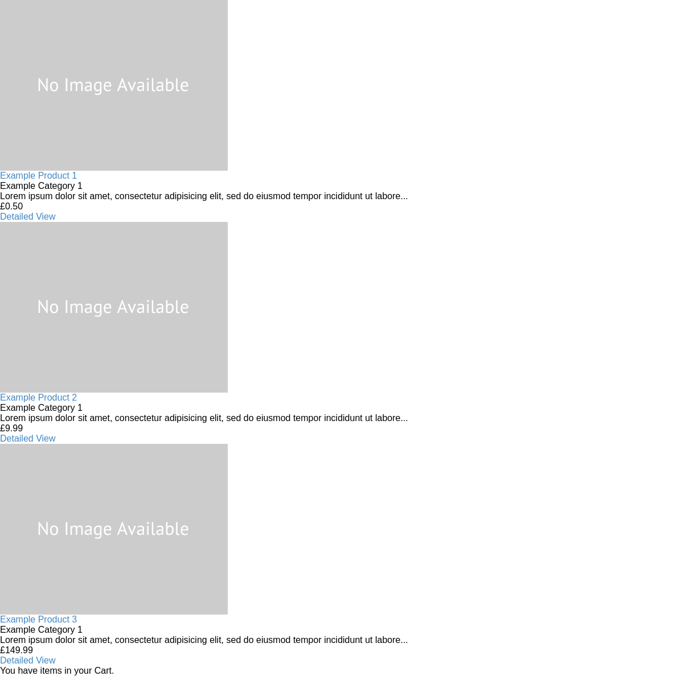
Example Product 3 (38, 619)
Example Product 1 (38, 175)
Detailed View (28, 216)
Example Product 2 (38, 397)
